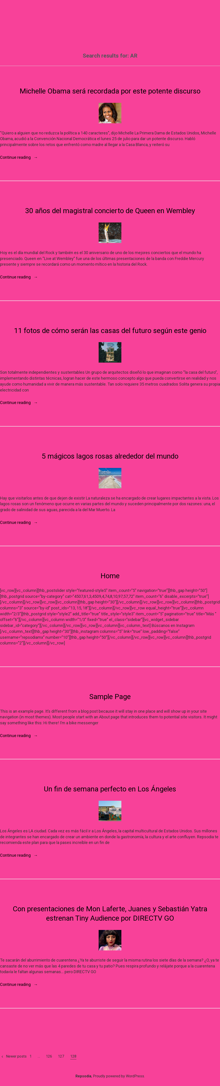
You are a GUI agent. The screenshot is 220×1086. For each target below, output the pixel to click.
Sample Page (110, 696)
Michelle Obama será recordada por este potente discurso (110, 91)
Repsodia (83, 1076)
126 (49, 1056)
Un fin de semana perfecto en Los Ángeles (110, 789)
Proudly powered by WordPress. (119, 1076)
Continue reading (19, 157)
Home (110, 575)
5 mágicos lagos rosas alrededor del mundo (110, 456)
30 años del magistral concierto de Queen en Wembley (110, 210)
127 (61, 1056)
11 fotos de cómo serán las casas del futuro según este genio (110, 330)
